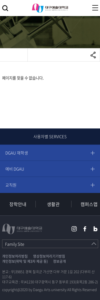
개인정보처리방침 (15, 256)
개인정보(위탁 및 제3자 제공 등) (25, 261)
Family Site (14, 244)
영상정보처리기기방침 (49, 256)
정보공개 (59, 261)
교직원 (11, 185)
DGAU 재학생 (16, 153)
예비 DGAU (14, 169)
